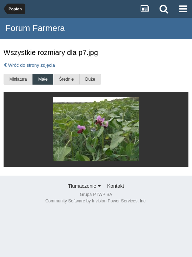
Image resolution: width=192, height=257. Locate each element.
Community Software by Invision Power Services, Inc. (96, 200)
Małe (42, 79)
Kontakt (115, 186)
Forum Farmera (35, 28)
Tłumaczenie (84, 186)
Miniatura (18, 79)
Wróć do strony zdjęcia (29, 65)
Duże (90, 79)
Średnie (66, 79)
